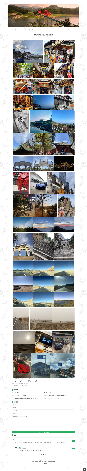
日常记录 (26, 383)
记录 (20, 29)
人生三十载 (16, 392)
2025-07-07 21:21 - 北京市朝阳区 (18, 441)
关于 (33, 29)
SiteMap (45, 463)
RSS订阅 (42, 463)
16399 (45, 36)
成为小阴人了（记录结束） (20, 395)
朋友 (29, 29)
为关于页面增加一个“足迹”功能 (52, 398)
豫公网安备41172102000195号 (48, 461)
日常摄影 (21, 383)
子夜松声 (41, 460)
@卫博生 (20, 450)
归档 (25, 29)
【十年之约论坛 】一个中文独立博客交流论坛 (27, 381)
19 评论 (51, 36)
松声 (16, 29)
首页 (12, 29)
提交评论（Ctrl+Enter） (43, 432)
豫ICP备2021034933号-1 (37, 461)
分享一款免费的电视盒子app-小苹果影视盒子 (55, 395)
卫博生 (14, 439)
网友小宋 (17, 447)
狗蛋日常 (17, 383)
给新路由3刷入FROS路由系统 (23, 379)
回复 (73, 441)
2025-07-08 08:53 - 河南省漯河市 (21, 448)
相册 (42, 36)
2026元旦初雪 (47, 392)
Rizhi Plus (49, 460)
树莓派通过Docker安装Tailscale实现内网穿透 (25, 398)
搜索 (77, 29)
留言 (38, 29)
